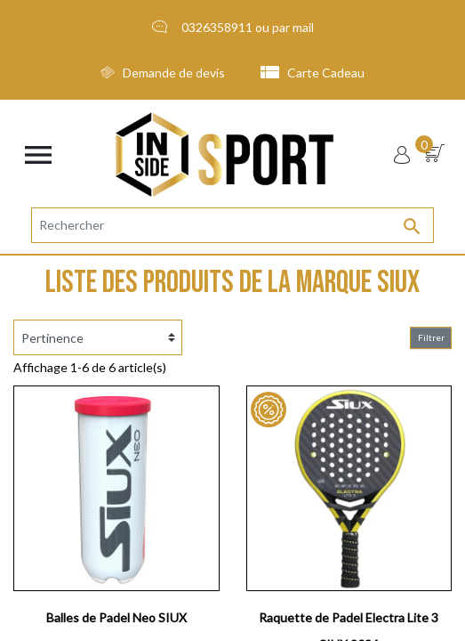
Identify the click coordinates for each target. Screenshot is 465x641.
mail (303, 27)
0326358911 (217, 27)
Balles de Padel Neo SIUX (116, 617)
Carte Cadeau (313, 72)
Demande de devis (162, 72)
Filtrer (431, 337)
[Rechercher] (232, 225)
